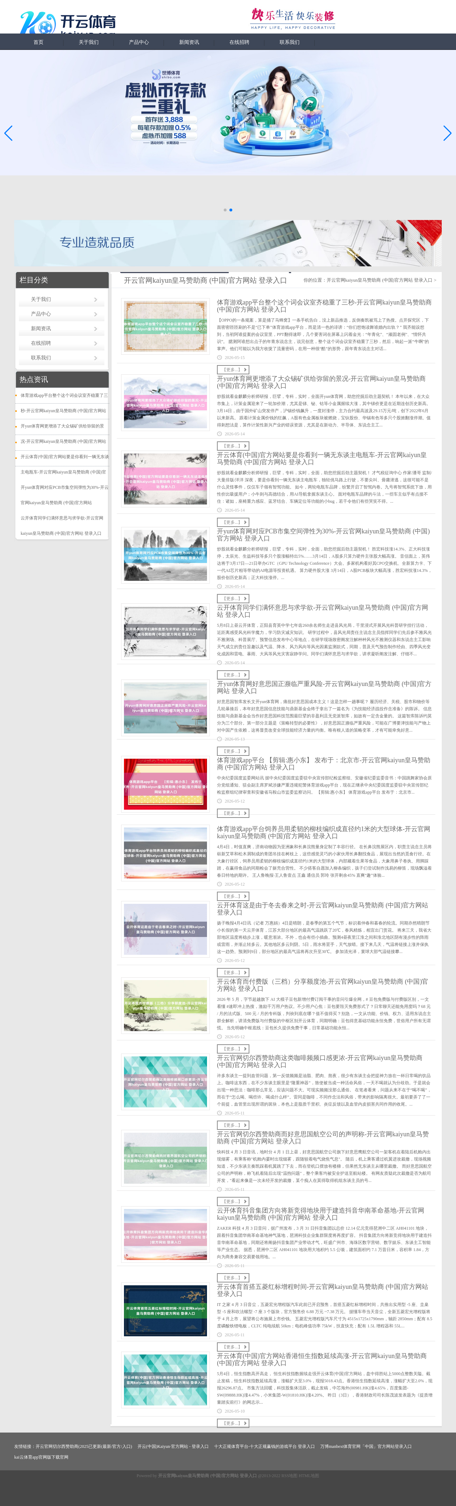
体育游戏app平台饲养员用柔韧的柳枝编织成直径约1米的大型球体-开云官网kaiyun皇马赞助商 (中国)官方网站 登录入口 (323, 832)
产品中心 (139, 42)
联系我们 (290, 42)
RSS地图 (289, 1475)
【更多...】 (232, 369)
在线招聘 (239, 42)
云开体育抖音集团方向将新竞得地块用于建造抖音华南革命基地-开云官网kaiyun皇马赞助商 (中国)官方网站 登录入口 (320, 1214)
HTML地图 (309, 1475)
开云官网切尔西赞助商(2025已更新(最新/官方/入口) (84, 1446)
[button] (447, 133)
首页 (38, 42)
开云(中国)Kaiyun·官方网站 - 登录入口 (173, 1446)
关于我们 (89, 42)
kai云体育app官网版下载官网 (41, 1457)
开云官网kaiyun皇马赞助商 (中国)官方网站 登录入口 (380, 280)
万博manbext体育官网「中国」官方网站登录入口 (366, 1446)
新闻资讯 (189, 42)
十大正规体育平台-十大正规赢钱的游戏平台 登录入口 (264, 1446)
